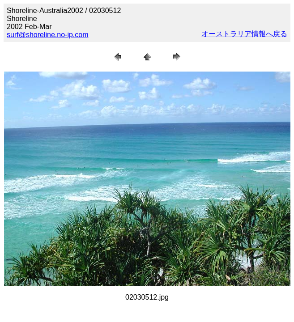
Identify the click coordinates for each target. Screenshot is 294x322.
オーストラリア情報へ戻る (244, 34)
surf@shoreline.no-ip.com (48, 34)
